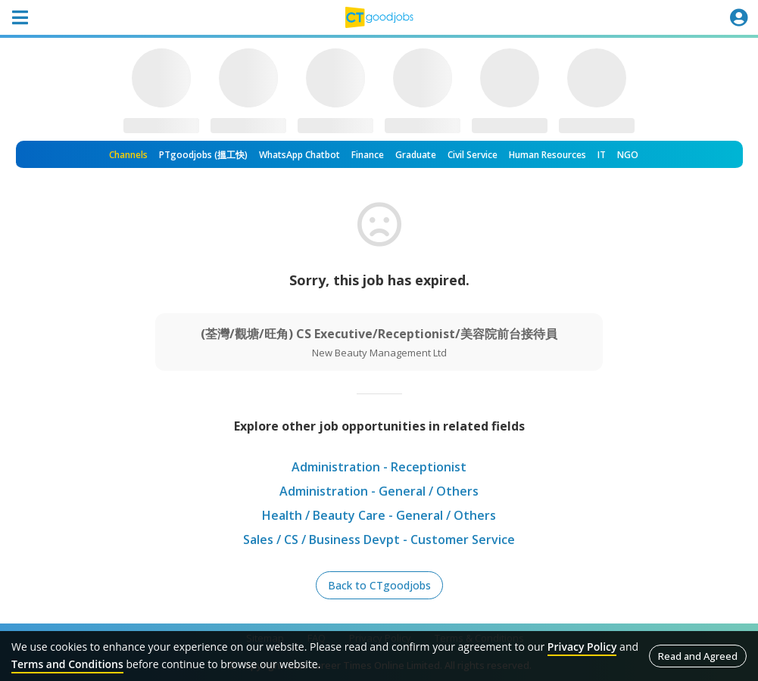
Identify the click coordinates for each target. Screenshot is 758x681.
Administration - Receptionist (379, 467)
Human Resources (547, 154)
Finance (367, 154)
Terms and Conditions (67, 664)
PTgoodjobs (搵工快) (203, 154)
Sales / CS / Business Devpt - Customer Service (379, 539)
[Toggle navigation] (19, 17)
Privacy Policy (582, 646)
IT (601, 154)
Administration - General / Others (379, 491)
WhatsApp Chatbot (299, 154)
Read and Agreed (698, 656)
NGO (627, 154)
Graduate (415, 154)
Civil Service (473, 154)
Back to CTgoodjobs (379, 585)
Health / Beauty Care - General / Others (379, 515)
